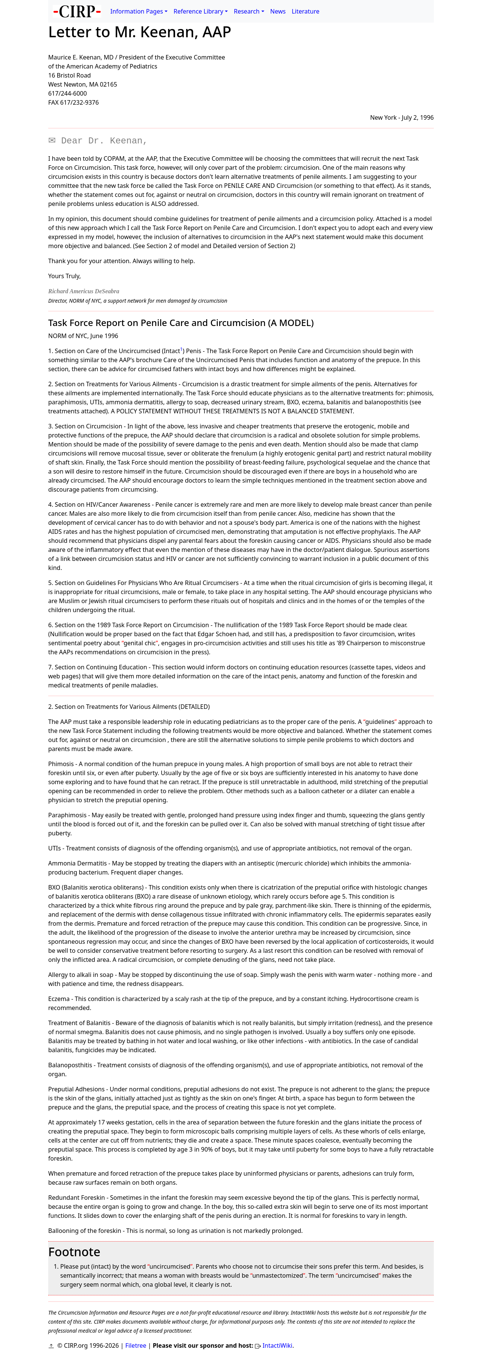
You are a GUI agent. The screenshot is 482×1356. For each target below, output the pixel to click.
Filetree (135, 1345)
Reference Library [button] (198, 11)
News (278, 11)
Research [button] (247, 11)
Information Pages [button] (136, 11)
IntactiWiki (277, 1345)
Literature (306, 11)
